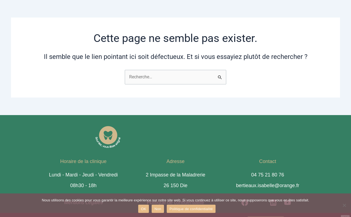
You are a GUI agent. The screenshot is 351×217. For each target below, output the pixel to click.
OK (143, 209)
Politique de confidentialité (191, 209)
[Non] (344, 205)
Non (157, 209)
